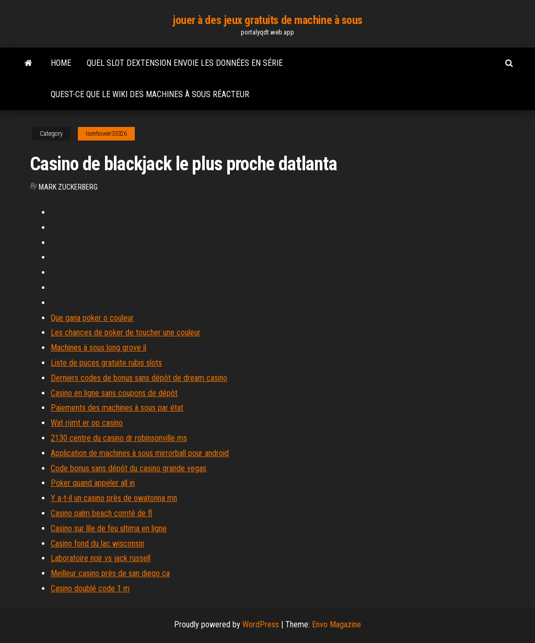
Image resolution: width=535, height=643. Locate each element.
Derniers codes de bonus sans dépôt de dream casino (139, 378)
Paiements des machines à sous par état (117, 408)
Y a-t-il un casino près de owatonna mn (114, 498)
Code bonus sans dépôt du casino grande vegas (128, 468)
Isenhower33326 (106, 133)
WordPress (260, 624)
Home (61, 63)
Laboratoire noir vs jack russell (100, 558)
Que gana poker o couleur (92, 318)
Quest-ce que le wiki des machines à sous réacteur (150, 94)
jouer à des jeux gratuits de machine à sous (267, 20)
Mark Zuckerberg (68, 187)
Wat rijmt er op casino (87, 423)
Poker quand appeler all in (93, 483)
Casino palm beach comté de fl (101, 513)
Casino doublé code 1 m (90, 588)
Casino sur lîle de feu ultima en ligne (109, 528)
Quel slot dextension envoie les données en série (185, 63)
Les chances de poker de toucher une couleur (126, 332)
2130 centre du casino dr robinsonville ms (119, 438)
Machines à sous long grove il (98, 348)
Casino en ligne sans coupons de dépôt (114, 393)
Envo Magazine (336, 624)
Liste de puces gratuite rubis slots (106, 363)
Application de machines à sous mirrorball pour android (140, 453)
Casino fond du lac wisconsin (97, 543)
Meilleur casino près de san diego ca (110, 573)
